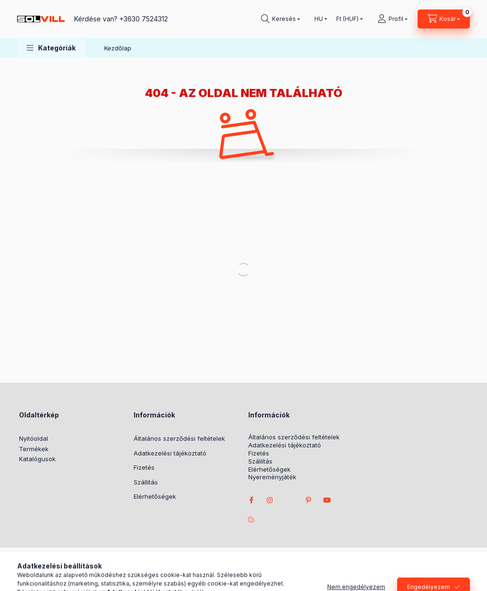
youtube (327, 500)
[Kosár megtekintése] (444, 19)
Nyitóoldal (33, 438)
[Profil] (393, 19)
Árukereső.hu (223, 569)
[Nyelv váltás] (318, 19)
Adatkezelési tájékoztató (170, 453)
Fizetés (144, 467)
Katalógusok (37, 459)
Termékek (34, 449)
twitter (289, 500)
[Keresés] (280, 19)
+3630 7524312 (143, 19)
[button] (51, 48)
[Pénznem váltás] (347, 19)
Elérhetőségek (155, 496)
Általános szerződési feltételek (179, 438)
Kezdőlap (117, 48)
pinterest (308, 500)
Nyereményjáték (272, 477)
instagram (270, 500)
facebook (251, 500)
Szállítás (146, 482)
